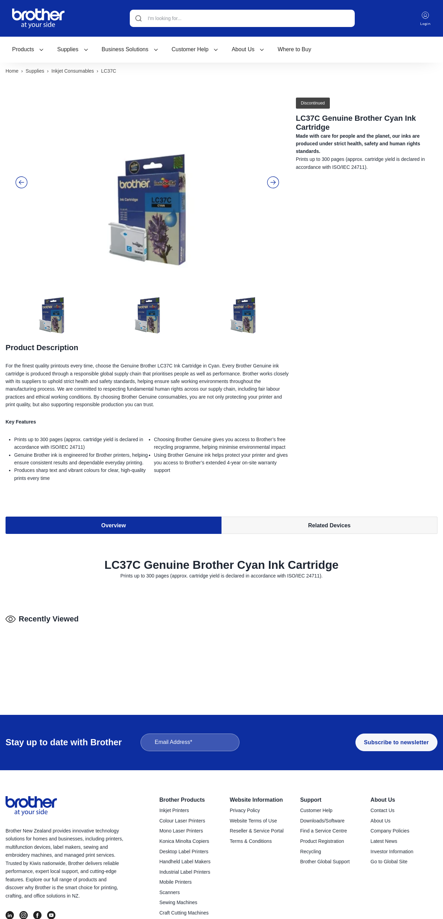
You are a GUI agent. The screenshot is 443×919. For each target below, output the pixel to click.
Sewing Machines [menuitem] (178, 903)
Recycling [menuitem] (310, 852)
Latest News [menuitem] (384, 842)
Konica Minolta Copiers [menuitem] (184, 842)
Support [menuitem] (310, 800)
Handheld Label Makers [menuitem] (184, 862)
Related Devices (329, 526)
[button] (21, 183)
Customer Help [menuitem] (316, 811)
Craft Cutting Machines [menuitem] (183, 913)
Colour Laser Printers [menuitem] (182, 821)
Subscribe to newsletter (396, 743)
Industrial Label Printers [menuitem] (184, 872)
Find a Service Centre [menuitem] (323, 831)
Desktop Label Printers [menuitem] (183, 852)
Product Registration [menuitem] (322, 842)
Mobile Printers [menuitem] (175, 882)
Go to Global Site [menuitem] (389, 862)
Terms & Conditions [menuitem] (251, 842)
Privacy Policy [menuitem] (245, 811)
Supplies (72, 49)
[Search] (241, 18)
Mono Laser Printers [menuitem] (181, 831)
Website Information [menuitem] (256, 800)
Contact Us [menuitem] (383, 811)
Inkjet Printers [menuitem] (174, 811)
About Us (248, 49)
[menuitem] (28, 49)
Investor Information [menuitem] (392, 852)
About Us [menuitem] (383, 800)
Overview (113, 526)
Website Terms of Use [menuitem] (253, 821)
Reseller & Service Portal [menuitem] (257, 831)
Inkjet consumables (72, 71)
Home (12, 71)
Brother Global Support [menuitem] (325, 862)
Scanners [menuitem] (169, 893)
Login (425, 18)
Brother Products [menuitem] (182, 800)
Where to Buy (294, 49)
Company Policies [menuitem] (390, 831)
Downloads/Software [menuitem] (322, 821)
